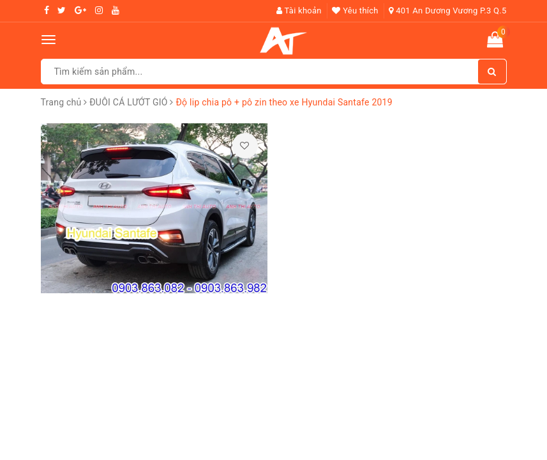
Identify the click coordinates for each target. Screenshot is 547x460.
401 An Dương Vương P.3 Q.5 (447, 10)
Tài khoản (299, 10)
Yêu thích (355, 10)
